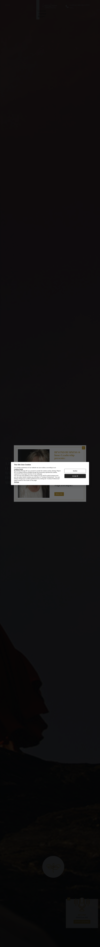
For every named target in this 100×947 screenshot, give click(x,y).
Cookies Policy (18, 469)
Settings (16, 482)
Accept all (75, 476)
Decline (75, 471)
